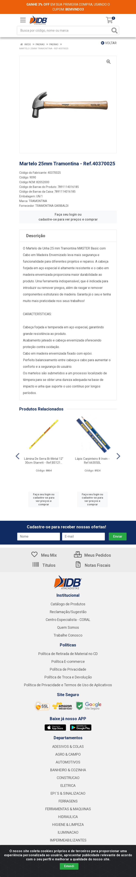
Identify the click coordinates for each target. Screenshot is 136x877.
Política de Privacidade (68, 669)
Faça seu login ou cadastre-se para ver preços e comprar (68, 217)
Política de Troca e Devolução (68, 677)
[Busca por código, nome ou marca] (63, 30)
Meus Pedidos (92, 555)
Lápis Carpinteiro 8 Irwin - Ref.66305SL (92, 460)
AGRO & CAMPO (68, 754)
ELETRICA (68, 786)
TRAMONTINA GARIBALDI (51, 205)
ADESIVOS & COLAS (68, 747)
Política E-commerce (68, 662)
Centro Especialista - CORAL (68, 620)
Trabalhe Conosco (68, 635)
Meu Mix (44, 555)
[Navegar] (17, 456)
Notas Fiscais (92, 565)
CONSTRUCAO (68, 778)
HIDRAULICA (68, 817)
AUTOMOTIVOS (68, 762)
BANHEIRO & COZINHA (68, 770)
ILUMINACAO (68, 832)
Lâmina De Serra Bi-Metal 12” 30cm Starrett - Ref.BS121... (43, 460)
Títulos (44, 565)
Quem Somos (68, 627)
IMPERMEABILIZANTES (68, 840)
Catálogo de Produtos (68, 604)
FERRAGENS (68, 801)
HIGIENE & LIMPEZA (68, 825)
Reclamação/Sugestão (68, 612)
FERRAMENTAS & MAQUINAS (68, 809)
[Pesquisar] (114, 30)
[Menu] (23, 20)
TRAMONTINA (38, 201)
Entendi (69, 866)
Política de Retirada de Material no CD (68, 654)
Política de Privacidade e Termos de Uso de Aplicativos (68, 685)
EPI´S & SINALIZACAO (68, 793)
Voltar (109, 43)
